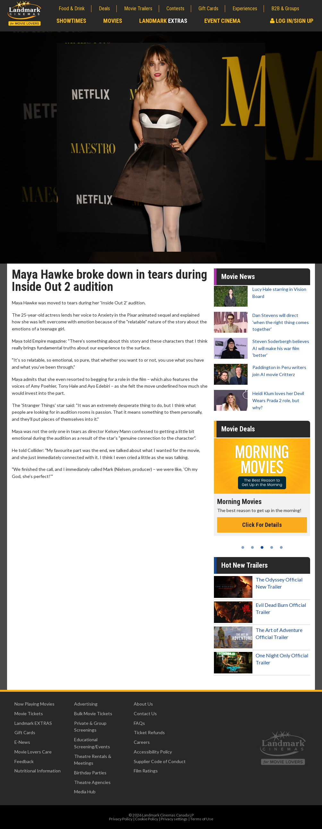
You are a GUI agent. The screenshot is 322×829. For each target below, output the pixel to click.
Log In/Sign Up (291, 20)
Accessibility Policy (153, 751)
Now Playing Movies (34, 704)
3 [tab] (262, 547)
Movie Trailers (138, 8)
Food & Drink (72, 8)
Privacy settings (174, 818)
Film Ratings (146, 770)
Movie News (238, 277)
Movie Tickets (28, 713)
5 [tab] (281, 547)
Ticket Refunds (149, 732)
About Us (143, 704)
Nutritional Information (37, 770)
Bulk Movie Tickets (93, 713)
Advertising (85, 704)
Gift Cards (208, 8)
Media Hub (85, 791)
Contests (175, 8)
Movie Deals (238, 429)
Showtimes (71, 20)
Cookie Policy (146, 818)
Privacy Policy (120, 818)
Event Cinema (222, 20)
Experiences (245, 8)
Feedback (24, 761)
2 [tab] (252, 547)
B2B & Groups (285, 8)
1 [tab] (243, 547)
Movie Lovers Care (33, 751)
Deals (104, 8)
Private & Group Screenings (90, 726)
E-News (22, 742)
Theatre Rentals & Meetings (92, 759)
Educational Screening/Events (92, 743)
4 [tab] (271, 547)
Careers (142, 742)
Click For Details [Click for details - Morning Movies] (262, 524)
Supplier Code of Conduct (160, 761)
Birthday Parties (90, 772)
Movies (112, 20)
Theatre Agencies (92, 782)
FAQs (139, 723)
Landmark (163, 20)
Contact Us (145, 713)
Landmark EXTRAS (33, 723)
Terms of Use (201, 818)
